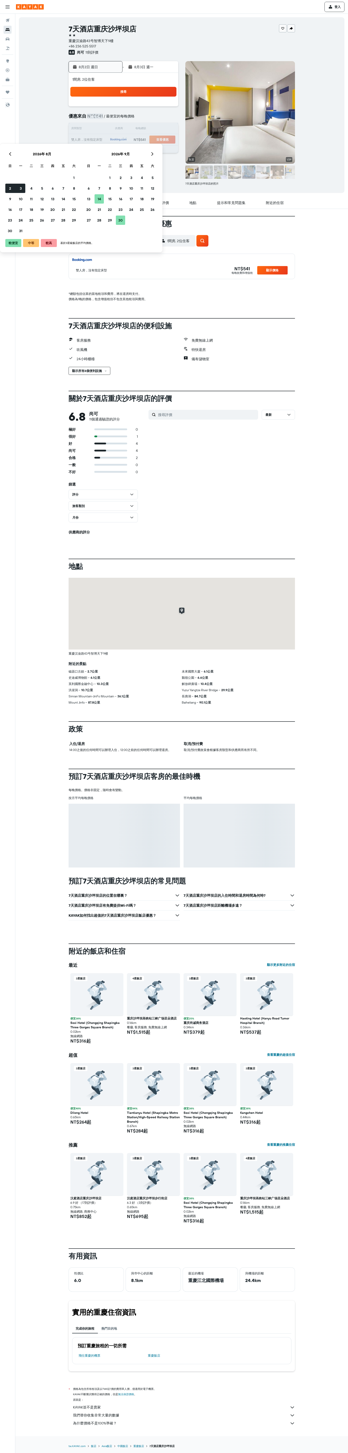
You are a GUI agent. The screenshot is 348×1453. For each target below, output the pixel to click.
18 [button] (124, 140)
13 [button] (145, 129)
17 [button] (113, 140)
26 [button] (135, 150)
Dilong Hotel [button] (79, 1113)
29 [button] (167, 150)
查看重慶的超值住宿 (281, 1055)
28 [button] (156, 150)
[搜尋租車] (7, 39)
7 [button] (156, 119)
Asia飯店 (107, 1446)
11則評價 (91, 52)
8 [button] (167, 119)
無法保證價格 (126, 1394)
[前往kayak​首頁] (30, 7)
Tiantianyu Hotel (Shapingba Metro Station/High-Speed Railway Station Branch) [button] (153, 1117)
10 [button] (113, 129)
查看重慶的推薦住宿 (281, 1145)
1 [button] (166, 108)
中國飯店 (122, 1446)
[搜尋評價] (207, 415)
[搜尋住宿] (7, 29)
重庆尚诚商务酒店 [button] (196, 1023)
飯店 (93, 1446)
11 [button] (124, 129)
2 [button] (103, 119)
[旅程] (7, 92)
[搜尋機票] (7, 20)
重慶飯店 (154, 1356)
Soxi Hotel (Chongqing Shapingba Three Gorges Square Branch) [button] (95, 1025)
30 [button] (103, 161)
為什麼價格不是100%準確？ (184, 1423)
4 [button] (124, 119)
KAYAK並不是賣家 (184, 1407)
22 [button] (167, 140)
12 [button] (134, 129)
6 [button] (145, 119)
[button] (7, 7)
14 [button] (156, 129)
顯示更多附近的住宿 (281, 965)
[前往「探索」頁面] (7, 60)
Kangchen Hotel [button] (251, 1113)
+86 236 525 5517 (82, 46)
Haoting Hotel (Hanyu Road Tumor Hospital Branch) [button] (264, 1020)
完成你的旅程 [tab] (85, 1328)
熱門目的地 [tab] (109, 1328)
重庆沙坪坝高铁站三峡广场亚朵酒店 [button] (152, 1018)
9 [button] (103, 129)
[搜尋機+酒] (7, 48)
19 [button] (134, 140)
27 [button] (145, 150)
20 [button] (145, 140)
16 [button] (103, 140)
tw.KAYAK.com (77, 1446)
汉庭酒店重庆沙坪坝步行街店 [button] (147, 1198)
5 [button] (135, 119)
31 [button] (113, 161)
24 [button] (113, 150)
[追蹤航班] (7, 70)
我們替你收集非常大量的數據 (184, 1415)
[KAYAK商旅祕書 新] (7, 79)
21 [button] (156, 140)
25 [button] (124, 150)
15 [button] (166, 129)
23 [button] (103, 150)
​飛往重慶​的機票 (89, 1356)
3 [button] (114, 119)
